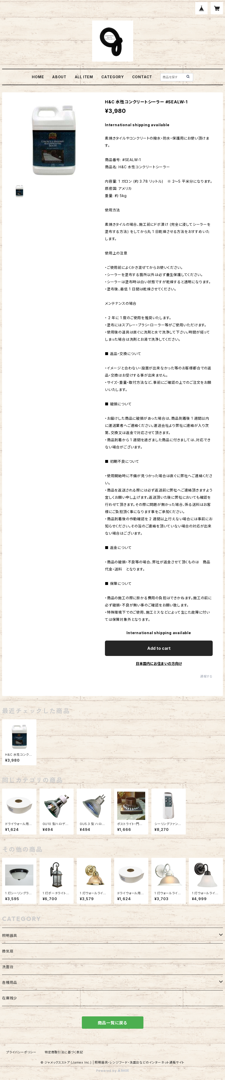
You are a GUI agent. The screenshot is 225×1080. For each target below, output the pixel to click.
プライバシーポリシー (21, 1052)
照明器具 (9, 935)
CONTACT (142, 77)
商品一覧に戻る (113, 1022)
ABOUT (59, 77)
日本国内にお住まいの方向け (159, 663)
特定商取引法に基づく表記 (64, 1052)
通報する (206, 676)
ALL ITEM (84, 77)
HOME (38, 77)
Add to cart (159, 648)
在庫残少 (9, 998)
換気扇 (7, 951)
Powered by (112, 1071)
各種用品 (9, 982)
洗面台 (7, 967)
